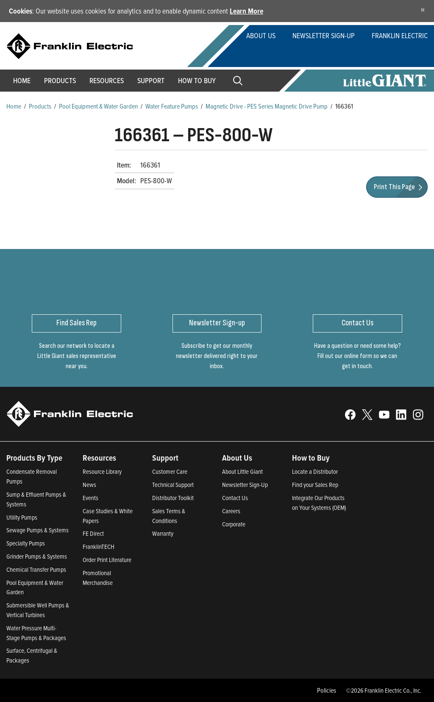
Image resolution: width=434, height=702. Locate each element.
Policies (326, 690)
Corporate (233, 524)
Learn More (246, 11)
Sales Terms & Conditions (168, 515)
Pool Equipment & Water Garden (98, 106)
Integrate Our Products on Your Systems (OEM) (319, 502)
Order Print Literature (107, 559)
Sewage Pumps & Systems (37, 530)
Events (90, 497)
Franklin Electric (400, 35)
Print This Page (399, 187)
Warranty (162, 533)
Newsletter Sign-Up (323, 35)
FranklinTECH (98, 546)
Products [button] (60, 80)
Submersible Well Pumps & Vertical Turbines (37, 610)
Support (150, 80)
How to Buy (197, 80)
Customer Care (169, 471)
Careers (231, 510)
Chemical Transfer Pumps (36, 569)
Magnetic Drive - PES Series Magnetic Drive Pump (267, 106)
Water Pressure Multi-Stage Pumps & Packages (36, 633)
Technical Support (173, 484)
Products (40, 106)
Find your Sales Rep (315, 484)
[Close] (423, 9)
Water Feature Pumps (171, 106)
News (89, 484)
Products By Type (34, 458)
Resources (106, 80)
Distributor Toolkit (173, 497)
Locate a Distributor (315, 471)
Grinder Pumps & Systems (36, 556)
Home (22, 80)
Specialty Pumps (25, 543)
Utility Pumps (21, 517)
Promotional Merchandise (98, 577)
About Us (260, 35)
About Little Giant (242, 471)
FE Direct (93, 533)
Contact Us (235, 497)
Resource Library (102, 471)
